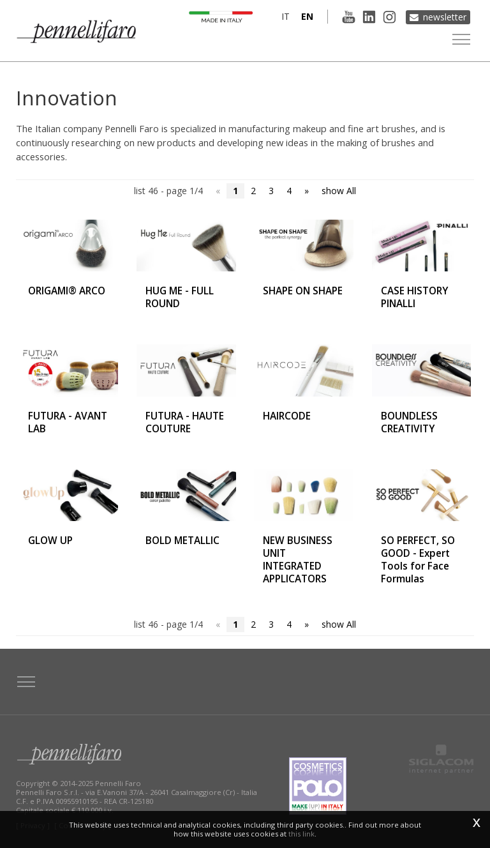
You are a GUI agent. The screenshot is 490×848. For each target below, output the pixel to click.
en (305, 16)
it (283, 16)
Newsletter (444, 16)
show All (339, 191)
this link (301, 833)
